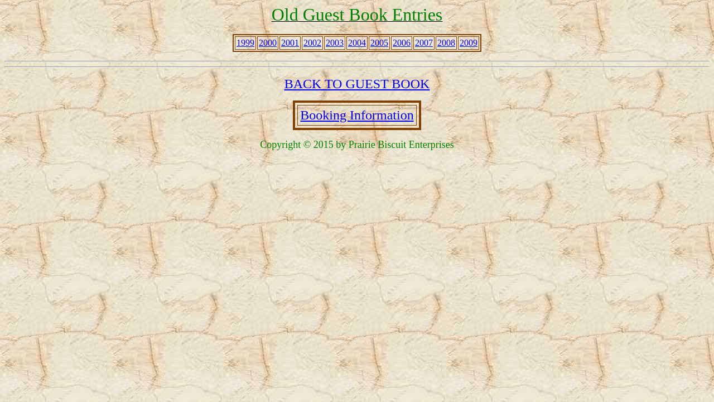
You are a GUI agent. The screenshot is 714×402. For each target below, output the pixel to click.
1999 (245, 42)
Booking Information (356, 115)
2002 (312, 42)
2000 (268, 42)
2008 (446, 42)
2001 (290, 42)
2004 (357, 42)
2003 (335, 42)
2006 (402, 42)
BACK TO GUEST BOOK (357, 83)
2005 (379, 42)
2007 (424, 42)
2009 (468, 42)
